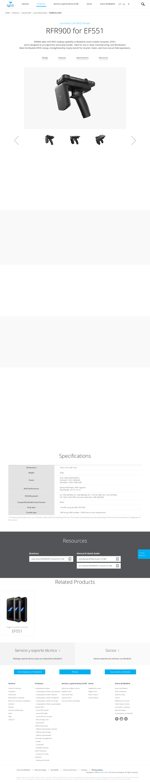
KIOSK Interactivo (40, 751)
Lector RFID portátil (40, 13)
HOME (7, 13)
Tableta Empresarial (41, 726)
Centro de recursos (70, 770)
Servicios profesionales (15, 710)
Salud (10, 713)
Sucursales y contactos (122, 707)
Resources (103, 57)
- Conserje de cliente (42, 754)
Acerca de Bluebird (122, 683)
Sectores (11, 683)
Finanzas (11, 707)
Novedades (55, 770)
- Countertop (39, 745)
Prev (16, 140)
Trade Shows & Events (122, 704)
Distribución (12, 695)
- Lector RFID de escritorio (43, 716)
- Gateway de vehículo (42, 760)
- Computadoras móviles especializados (48, 704)
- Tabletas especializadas (43, 735)
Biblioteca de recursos (122, 701)
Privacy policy (97, 770)
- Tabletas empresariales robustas (46, 729)
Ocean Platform (93, 698)
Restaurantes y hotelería (16, 698)
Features (62, 57)
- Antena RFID (39, 723)
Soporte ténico (66, 698)
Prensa (117, 698)
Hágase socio (92, 691)
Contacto (84, 770)
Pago (9, 716)
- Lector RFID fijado (41, 713)
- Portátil (38, 741)
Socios (90, 683)
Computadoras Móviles (42, 688)
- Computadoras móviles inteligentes (47, 698)
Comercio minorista (14, 688)
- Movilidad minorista (41, 748)
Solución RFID (26, 13)
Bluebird (102, 772)
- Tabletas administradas (43, 732)
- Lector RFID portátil (42, 710)
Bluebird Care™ (67, 691)
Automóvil (38, 757)
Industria (11, 720)
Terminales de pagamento (43, 738)
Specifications (82, 57)
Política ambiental (120, 691)
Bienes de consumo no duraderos (19, 701)
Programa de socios (94, 688)
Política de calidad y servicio (71, 688)
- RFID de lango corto (42, 720)
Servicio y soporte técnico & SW (74, 683)
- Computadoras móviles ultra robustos (47, 691)
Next (133, 140)
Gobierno (11, 704)
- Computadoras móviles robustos (46, 695)
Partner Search (93, 695)
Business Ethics (120, 695)
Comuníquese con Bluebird (124, 713)
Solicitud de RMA (67, 695)
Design (45, 57)
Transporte (11, 691)
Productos (15, 13)
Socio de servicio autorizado (71, 701)
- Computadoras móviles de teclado (46, 701)
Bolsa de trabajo (120, 710)
